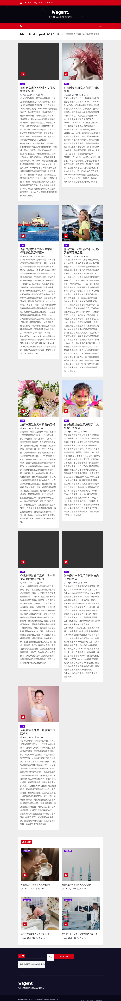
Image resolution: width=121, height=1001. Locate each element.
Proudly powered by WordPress (30, 994)
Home (60, 34)
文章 (82, 995)
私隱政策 (99, 995)
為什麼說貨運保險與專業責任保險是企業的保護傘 (37, 251)
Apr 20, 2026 (70, 886)
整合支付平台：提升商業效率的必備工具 (79, 929)
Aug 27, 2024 (72, 95)
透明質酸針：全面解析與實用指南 (76, 882)
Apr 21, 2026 (29, 886)
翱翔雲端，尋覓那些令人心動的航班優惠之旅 (81, 251)
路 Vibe (40, 95)
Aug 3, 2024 (28, 737)
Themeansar (23, 997)
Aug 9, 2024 (28, 428)
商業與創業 (68, 897)
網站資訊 (90, 995)
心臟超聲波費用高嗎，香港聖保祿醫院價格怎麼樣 (37, 577)
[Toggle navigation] (100, 26)
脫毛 (66, 572)
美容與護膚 (27, 851)
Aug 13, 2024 (72, 256)
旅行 (66, 245)
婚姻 (22, 420)
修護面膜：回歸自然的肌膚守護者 (35, 882)
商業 (22, 245)
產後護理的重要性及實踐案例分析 (35, 929)
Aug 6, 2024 (28, 583)
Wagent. (60, 12)
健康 (66, 420)
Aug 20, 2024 (29, 256)
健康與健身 (27, 897)
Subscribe (64, 951)
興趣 (66, 84)
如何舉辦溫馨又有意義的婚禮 (37, 424)
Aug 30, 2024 (29, 95)
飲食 (22, 84)
